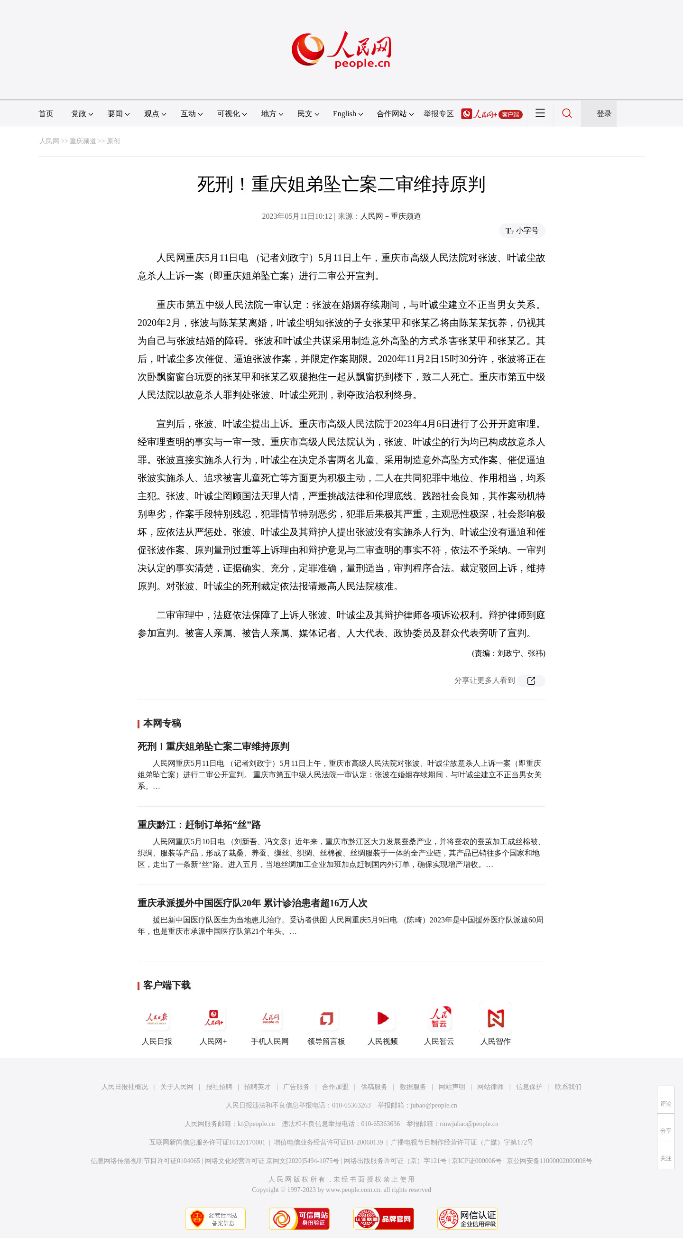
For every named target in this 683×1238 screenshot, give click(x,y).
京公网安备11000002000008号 (549, 1160)
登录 (604, 114)
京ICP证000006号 (477, 1160)
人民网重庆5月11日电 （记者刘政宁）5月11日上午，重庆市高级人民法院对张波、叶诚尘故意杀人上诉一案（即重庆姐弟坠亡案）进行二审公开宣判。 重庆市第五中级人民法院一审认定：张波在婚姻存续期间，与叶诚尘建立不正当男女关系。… (340, 774)
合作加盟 (335, 1086)
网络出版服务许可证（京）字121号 (395, 1160)
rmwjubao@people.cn (469, 1123)
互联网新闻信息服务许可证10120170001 (207, 1142)
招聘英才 (257, 1086)
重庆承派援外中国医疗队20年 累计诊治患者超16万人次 (253, 903)
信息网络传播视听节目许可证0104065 (145, 1160)
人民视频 (382, 1023)
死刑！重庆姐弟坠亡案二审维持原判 (213, 746)
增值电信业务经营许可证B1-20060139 (328, 1142)
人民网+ (213, 1023)
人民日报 (157, 1023)
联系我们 (568, 1086)
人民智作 (495, 1023)
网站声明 (452, 1086)
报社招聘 (219, 1086)
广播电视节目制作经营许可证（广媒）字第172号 (462, 1142)
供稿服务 (374, 1086)
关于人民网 (177, 1086)
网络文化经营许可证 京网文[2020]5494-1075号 (272, 1160)
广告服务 (296, 1086)
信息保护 (529, 1086)
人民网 (49, 141)
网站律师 (490, 1086)
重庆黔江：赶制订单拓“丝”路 (199, 824)
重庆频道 (83, 141)
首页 (46, 114)
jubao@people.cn (434, 1105)
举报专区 (439, 114)
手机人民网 (270, 1023)
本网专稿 (162, 723)
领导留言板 (326, 1023)
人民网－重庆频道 (390, 216)
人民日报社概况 (125, 1086)
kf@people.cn (256, 1123)
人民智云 (439, 1023)
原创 (113, 141)
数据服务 (413, 1086)
